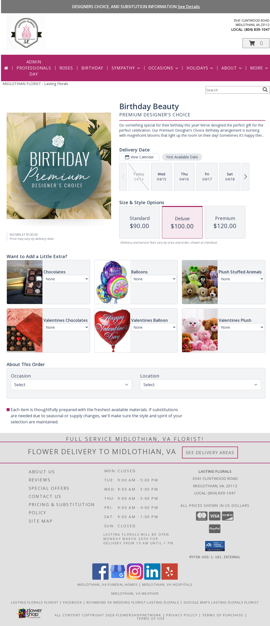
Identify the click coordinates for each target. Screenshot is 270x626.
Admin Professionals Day (34, 68)
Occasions (163, 68)
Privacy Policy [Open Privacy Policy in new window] (182, 615)
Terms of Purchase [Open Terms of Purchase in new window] (223, 615)
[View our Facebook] (100, 578)
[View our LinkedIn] (152, 578)
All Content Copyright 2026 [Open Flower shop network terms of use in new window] (85, 615)
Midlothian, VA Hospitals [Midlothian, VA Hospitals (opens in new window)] (167, 584)
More (259, 68)
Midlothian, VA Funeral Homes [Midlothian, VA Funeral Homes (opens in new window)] (108, 584)
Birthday (92, 68)
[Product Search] (233, 89)
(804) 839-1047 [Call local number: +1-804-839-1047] (256, 29)
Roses (66, 68)
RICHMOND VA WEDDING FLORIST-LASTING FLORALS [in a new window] (133, 602)
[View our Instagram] (135, 578)
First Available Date (182, 157)
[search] (265, 89)
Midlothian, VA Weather (135, 593)
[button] (256, 43)
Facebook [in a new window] (73, 602)
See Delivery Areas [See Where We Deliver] (210, 452)
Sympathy (126, 68)
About (232, 68)
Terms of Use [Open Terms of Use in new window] (151, 618)
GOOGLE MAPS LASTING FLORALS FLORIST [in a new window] (221, 602)
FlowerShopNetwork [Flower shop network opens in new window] (138, 615)
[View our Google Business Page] (118, 578)
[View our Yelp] (169, 578)
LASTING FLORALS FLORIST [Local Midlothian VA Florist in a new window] (35, 602)
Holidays (200, 68)
